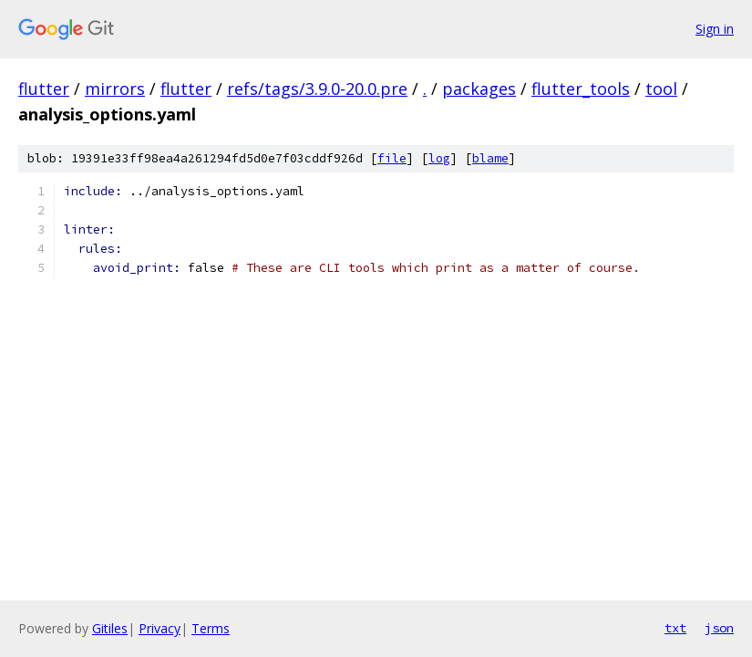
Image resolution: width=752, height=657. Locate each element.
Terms (210, 628)
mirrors (115, 88)
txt (675, 628)
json (719, 628)
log (439, 158)
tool (661, 88)
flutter (43, 88)
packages (479, 88)
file (392, 158)
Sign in (714, 28)
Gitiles (110, 628)
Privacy (159, 628)
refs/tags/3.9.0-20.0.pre (317, 88)
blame (490, 158)
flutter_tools (580, 88)
